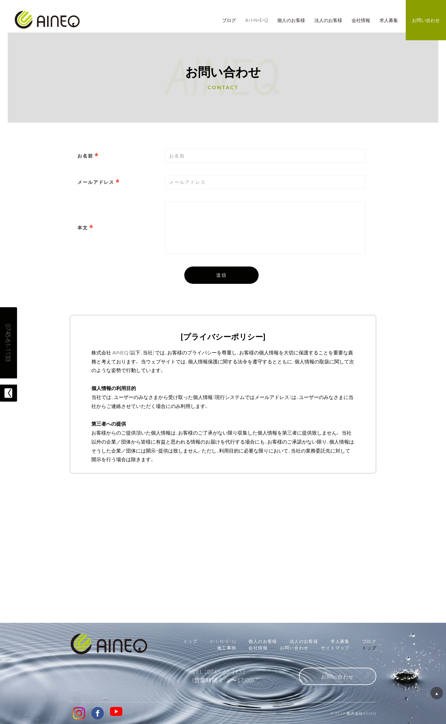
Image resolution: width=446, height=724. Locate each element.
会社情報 (258, 647)
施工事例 (226, 647)
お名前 (85, 155)
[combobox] (265, 182)
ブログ (369, 641)
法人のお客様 (304, 641)
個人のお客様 (262, 641)
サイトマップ (335, 647)
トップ (190, 641)
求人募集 (340, 641)
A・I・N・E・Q (223, 641)
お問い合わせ (294, 647)
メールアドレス (95, 182)
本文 (82, 227)
